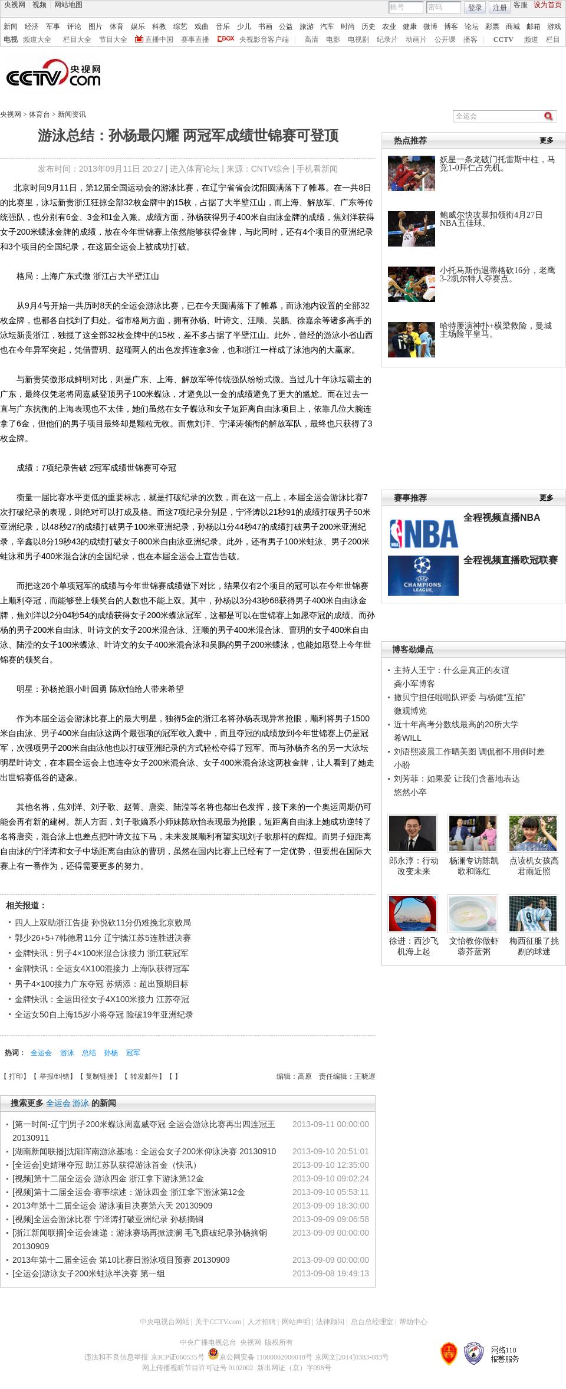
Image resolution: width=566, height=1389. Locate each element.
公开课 (445, 39)
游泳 (68, 1053)
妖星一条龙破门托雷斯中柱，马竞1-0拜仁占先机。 (497, 163)
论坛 (472, 26)
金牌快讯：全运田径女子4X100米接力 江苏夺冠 (102, 999)
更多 (546, 140)
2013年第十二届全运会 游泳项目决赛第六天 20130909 (112, 1205)
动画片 (416, 39)
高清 (311, 39)
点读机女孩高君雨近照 (534, 866)
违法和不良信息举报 (116, 1357)
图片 (95, 26)
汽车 (327, 26)
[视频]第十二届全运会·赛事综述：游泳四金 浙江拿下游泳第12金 (128, 1192)
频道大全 (37, 39)
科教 (159, 26)
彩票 (492, 26)
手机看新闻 (317, 168)
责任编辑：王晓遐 (347, 1076)
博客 (451, 26)
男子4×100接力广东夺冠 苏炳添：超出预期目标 (102, 984)
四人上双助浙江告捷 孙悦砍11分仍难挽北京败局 (103, 922)
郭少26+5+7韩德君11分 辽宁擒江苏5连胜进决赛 (103, 938)
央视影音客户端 (264, 39)
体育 (117, 26)
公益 (286, 26)
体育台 (40, 114)
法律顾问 (330, 1322)
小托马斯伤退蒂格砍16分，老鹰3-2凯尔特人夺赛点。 (497, 274)
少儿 (244, 26)
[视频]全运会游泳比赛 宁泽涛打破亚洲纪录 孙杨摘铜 (107, 1219)
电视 (11, 39)
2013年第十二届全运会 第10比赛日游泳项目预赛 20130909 (121, 1260)
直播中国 (159, 39)
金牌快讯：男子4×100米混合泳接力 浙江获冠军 (102, 953)
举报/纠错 (55, 1076)
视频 (39, 5)
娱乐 (138, 26)
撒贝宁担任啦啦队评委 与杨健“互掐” (459, 697)
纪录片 (387, 39)
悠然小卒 (410, 792)
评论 (74, 26)
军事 (53, 26)
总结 (90, 1053)
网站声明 (296, 1322)
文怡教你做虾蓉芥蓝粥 (474, 946)
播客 (470, 39)
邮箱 (533, 26)
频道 (531, 39)
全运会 (42, 1053)
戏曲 (202, 26)
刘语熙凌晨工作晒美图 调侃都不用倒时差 (469, 751)
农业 (389, 26)
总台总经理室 (372, 1322)
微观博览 (410, 710)
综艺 (180, 26)
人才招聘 (262, 1322)
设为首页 (548, 5)
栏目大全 (77, 39)
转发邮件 (144, 1076)
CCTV (503, 39)
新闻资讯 (72, 114)
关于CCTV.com (218, 1322)
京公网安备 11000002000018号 (260, 1357)
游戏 (554, 26)
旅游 (307, 26)
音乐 (223, 26)
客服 (521, 5)
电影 (333, 39)
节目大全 (113, 39)
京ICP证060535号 (178, 1357)
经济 (32, 26)
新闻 (11, 26)
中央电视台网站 (164, 1322)
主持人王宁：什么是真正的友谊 (451, 670)
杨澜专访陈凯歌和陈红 (474, 866)
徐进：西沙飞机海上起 (414, 946)
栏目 (553, 39)
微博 (430, 26)
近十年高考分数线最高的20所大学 (456, 724)
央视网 (14, 5)
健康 (410, 26)
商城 (513, 26)
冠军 (133, 1053)
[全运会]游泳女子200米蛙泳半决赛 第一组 (88, 1273)
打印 (16, 1076)
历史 (368, 26)
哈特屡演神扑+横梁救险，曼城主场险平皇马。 (496, 330)
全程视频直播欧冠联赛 (510, 560)
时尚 (348, 26)
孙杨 (112, 1053)
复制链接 (99, 1076)
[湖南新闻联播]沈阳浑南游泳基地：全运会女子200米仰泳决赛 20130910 (144, 1151)
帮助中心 (413, 1322)
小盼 (402, 765)
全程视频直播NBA (502, 518)
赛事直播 (195, 39)
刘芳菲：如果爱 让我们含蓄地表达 (457, 778)
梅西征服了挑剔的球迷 (534, 946)
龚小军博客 (414, 683)
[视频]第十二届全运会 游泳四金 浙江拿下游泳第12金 (108, 1178)
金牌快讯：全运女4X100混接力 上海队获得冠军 (102, 968)
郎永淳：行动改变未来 (414, 866)
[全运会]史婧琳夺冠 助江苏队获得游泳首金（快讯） (106, 1165)
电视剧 (358, 39)
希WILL (408, 738)
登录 (475, 8)
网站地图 (68, 5)
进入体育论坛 (194, 168)
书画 (265, 26)
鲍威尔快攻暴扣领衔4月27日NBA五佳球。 (491, 219)
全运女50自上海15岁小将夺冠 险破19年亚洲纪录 (104, 1014)
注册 (500, 8)
